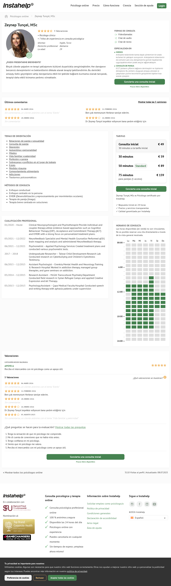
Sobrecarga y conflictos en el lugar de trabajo (32, 162)
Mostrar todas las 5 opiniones (152, 102)
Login (162, 5)
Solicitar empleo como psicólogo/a (105, 503)
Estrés (12, 165)
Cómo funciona (111, 5)
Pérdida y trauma (17, 168)
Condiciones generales (98, 513)
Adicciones (14, 174)
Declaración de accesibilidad (102, 518)
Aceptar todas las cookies (62, 577)
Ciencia (127, 5)
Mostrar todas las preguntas (70, 427)
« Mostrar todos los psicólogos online (22, 472)
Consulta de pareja (18, 143)
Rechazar (40, 577)
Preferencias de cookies (18, 577)
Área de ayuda (94, 527)
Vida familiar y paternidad (22, 156)
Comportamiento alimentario (24, 171)
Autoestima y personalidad (23, 150)
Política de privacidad (98, 508)
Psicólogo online (80, 5)
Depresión (14, 146)
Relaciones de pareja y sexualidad (26, 140)
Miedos (13, 153)
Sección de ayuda (144, 5)
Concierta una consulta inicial (139, 81)
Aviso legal (92, 523)
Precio (95, 5)
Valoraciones (11, 356)
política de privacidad (77, 571)
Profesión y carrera (18, 159)
